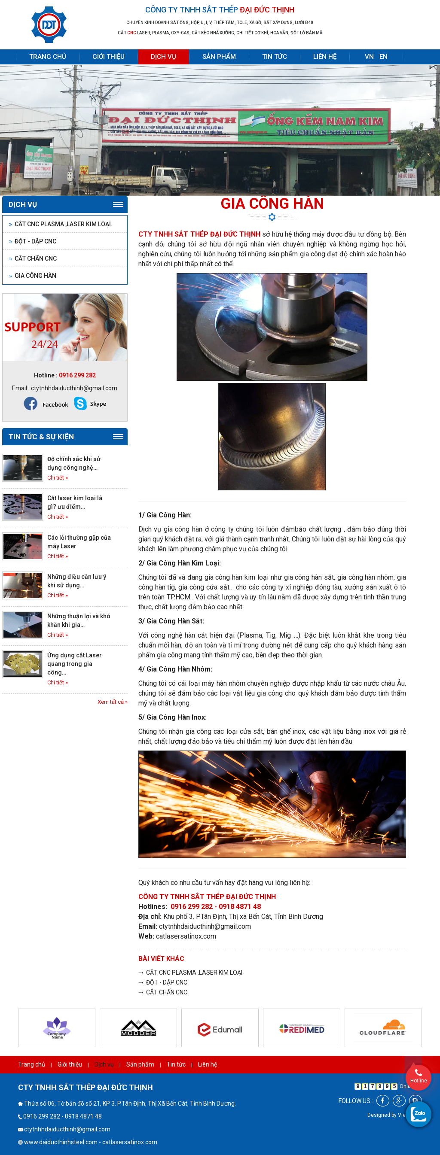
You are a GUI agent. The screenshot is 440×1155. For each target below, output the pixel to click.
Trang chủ (47, 57)
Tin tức (274, 57)
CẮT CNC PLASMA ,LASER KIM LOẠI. (61, 224)
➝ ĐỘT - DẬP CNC (162, 982)
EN (383, 57)
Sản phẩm (219, 57)
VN (369, 57)
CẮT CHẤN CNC (33, 258)
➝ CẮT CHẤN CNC (162, 992)
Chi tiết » (57, 477)
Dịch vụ (163, 57)
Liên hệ (324, 57)
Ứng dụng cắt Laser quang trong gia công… (74, 664)
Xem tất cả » (113, 702)
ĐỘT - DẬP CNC (32, 241)
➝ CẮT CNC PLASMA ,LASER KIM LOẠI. (191, 972)
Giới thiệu (108, 57)
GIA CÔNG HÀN (32, 275)
